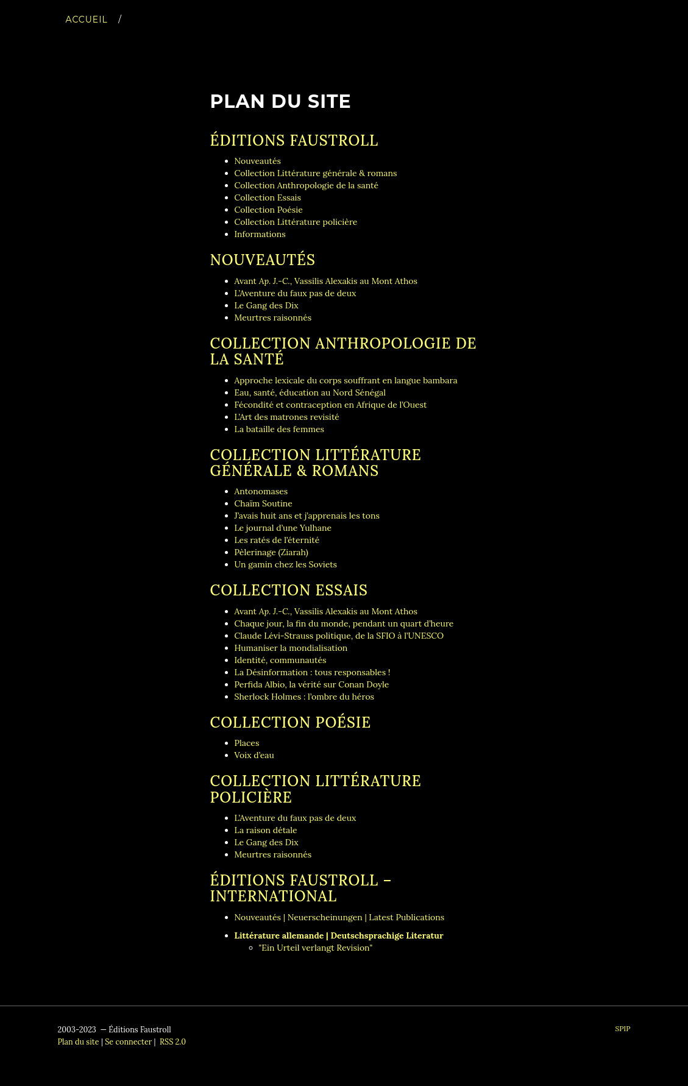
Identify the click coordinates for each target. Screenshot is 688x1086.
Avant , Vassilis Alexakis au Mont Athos (326, 280)
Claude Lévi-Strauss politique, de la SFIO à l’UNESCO (339, 635)
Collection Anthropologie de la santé (307, 185)
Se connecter (128, 1041)
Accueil (87, 31)
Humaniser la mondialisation (291, 647)
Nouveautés (258, 160)
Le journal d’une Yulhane (283, 527)
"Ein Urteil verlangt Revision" (316, 947)
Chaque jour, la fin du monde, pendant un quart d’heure (344, 623)
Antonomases (261, 491)
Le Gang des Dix (267, 305)
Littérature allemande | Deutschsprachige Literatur (339, 935)
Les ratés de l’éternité (277, 539)
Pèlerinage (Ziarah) (271, 552)
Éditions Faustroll (294, 140)
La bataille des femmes (280, 429)
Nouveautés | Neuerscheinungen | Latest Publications (340, 917)
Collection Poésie (269, 209)
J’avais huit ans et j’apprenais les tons (307, 515)
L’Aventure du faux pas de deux (295, 293)
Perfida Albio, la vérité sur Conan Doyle (312, 684)
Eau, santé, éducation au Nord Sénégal (310, 392)
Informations (260, 234)
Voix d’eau (254, 755)
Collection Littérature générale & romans (316, 173)
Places (247, 742)
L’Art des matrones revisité (287, 416)
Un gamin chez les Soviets (286, 564)
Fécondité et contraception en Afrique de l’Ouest (331, 404)
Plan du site (78, 1041)
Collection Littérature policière (296, 221)
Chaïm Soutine (264, 503)
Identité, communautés (281, 660)
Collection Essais (268, 197)
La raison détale (266, 830)
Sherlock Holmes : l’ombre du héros (305, 696)
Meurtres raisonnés (273, 317)
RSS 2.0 (172, 1041)
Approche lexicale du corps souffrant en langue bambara (346, 380)
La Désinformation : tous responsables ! (313, 672)
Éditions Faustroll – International (301, 888)
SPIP (622, 1028)
